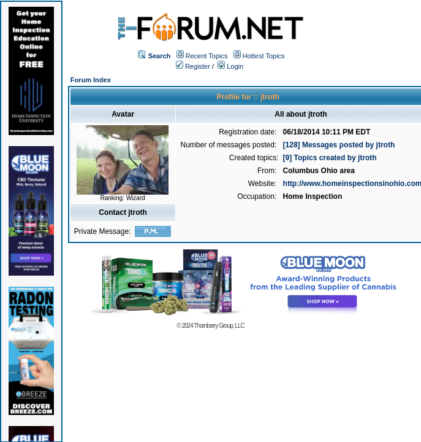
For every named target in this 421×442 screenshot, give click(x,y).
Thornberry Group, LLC (219, 325)
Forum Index (90, 79)
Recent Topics (207, 56)
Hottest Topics (264, 56)
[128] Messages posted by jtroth (339, 145)
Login (230, 66)
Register (193, 66)
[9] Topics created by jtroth (330, 157)
